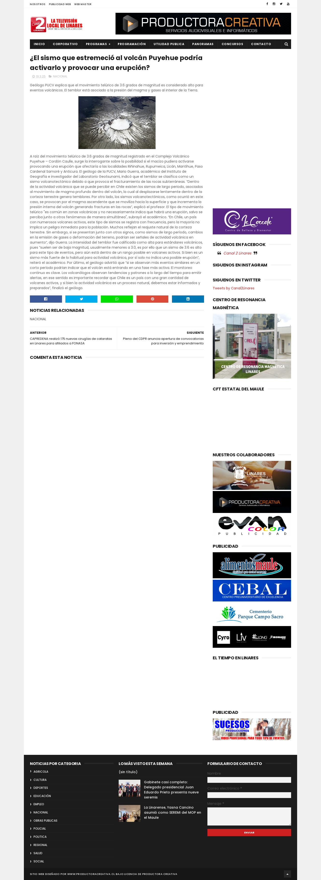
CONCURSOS (232, 44)
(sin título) (128, 772)
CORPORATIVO (65, 44)
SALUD (38, 853)
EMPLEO (39, 804)
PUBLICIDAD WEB (60, 4)
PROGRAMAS (96, 44)
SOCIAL (39, 861)
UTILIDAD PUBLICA (169, 44)
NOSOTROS (37, 4)
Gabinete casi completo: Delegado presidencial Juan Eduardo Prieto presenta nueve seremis (171, 790)
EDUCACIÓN (42, 796)
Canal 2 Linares (237, 253)
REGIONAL (40, 845)
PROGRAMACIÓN (132, 44)
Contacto (261, 44)
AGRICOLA (41, 772)
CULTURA (40, 780)
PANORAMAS (203, 44)
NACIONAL (60, 76)
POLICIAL (40, 828)
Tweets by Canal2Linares (233, 288)
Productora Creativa (160, 874)
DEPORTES (41, 788)
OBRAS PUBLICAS (45, 821)
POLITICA (40, 837)
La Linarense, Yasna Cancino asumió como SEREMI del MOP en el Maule (172, 812)
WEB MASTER (82, 4)
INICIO (39, 44)
